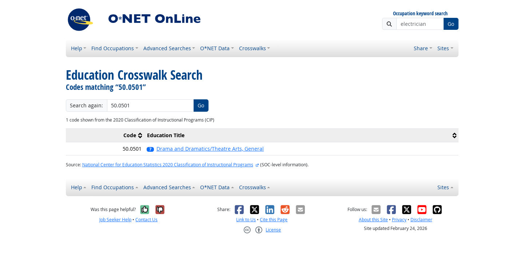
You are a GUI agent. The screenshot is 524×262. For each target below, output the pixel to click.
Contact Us (146, 220)
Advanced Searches (167, 48)
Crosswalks (252, 48)
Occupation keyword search (420, 14)
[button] (301, 148)
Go (451, 23)
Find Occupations (112, 48)
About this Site (373, 220)
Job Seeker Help (115, 220)
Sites (443, 48)
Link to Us (246, 220)
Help (76, 48)
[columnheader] (105, 135)
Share (421, 48)
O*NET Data (215, 48)
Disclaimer (421, 220)
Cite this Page (273, 220)
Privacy (399, 220)
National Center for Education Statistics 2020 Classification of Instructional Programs (167, 165)
